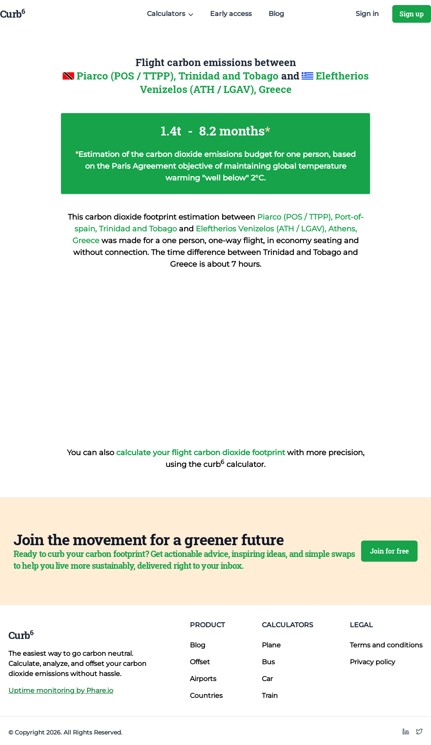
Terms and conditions (386, 645)
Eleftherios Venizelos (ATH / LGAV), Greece (254, 82)
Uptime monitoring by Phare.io (60, 691)
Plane (271, 645)
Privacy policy (372, 662)
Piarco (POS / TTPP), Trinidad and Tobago (179, 75)
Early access (231, 14)
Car (267, 679)
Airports (203, 679)
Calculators (287, 625)
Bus (268, 662)
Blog (276, 14)
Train (270, 696)
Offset (200, 662)
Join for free (389, 550)
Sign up (411, 13)
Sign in (367, 14)
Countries (206, 696)
